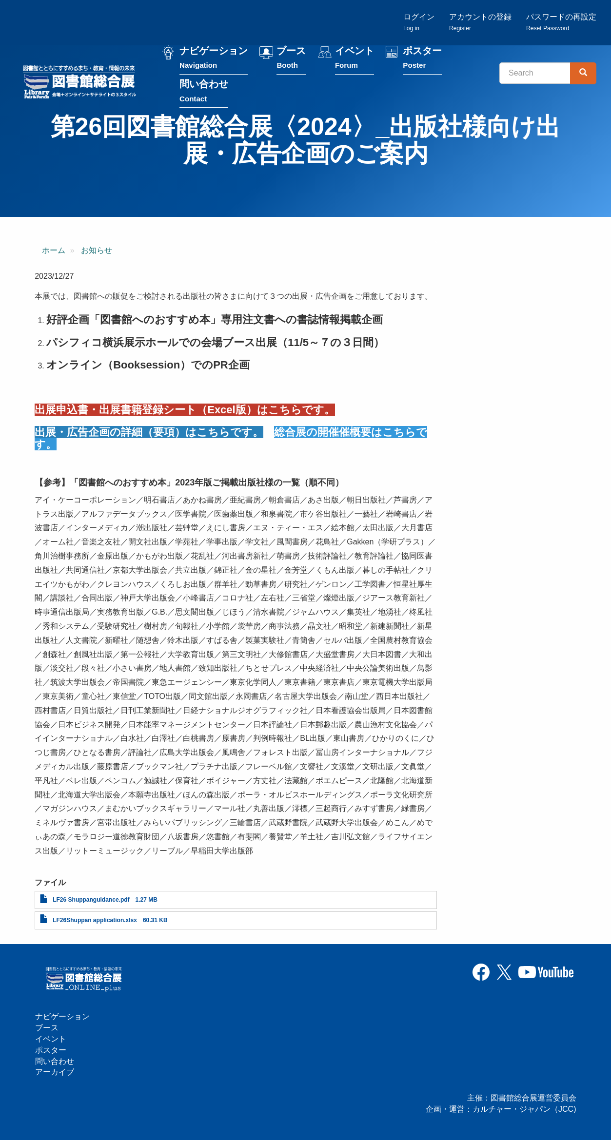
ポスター (422, 57)
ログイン (418, 22)
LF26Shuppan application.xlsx (95, 920)
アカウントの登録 (480, 22)
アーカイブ (54, 1072)
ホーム (53, 250)
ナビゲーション (213, 57)
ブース (291, 57)
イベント (354, 57)
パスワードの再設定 (561, 22)
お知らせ (96, 250)
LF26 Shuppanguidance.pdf (91, 899)
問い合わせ (203, 90)
